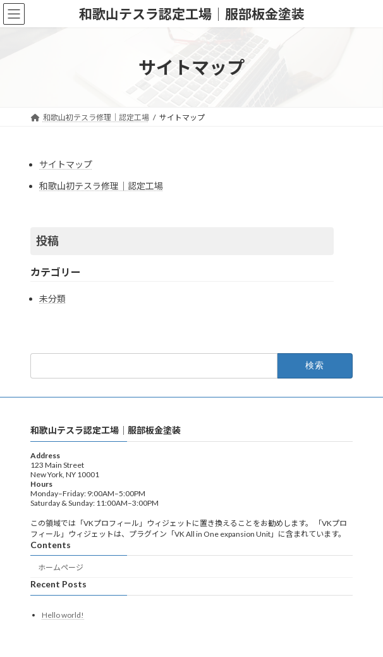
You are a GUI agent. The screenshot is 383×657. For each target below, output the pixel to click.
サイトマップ (65, 164)
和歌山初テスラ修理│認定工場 (101, 185)
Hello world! (63, 615)
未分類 (52, 298)
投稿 (47, 240)
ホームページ (60, 567)
